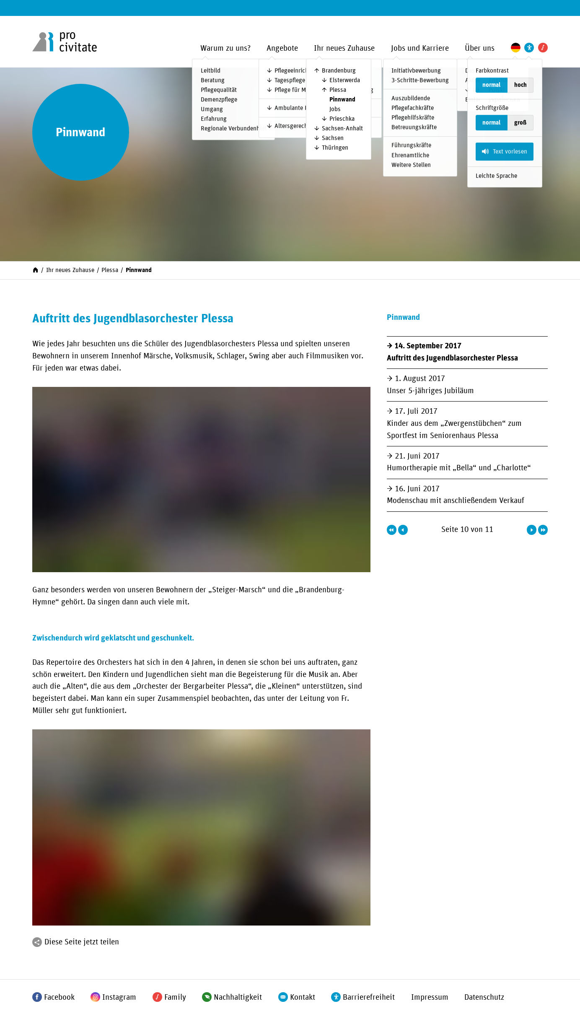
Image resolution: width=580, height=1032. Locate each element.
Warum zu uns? (225, 48)
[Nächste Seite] (531, 529)
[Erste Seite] (391, 529)
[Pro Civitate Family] (543, 47)
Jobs (335, 109)
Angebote (282, 48)
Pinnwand (342, 99)
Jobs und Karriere (420, 48)
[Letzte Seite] (543, 529)
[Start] (35, 269)
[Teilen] (37, 942)
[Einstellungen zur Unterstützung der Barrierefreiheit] (529, 47)
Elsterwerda (344, 80)
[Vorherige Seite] (403, 529)
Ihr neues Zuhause (344, 48)
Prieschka (342, 119)
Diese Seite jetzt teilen (81, 942)
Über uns (480, 48)
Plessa (337, 90)
